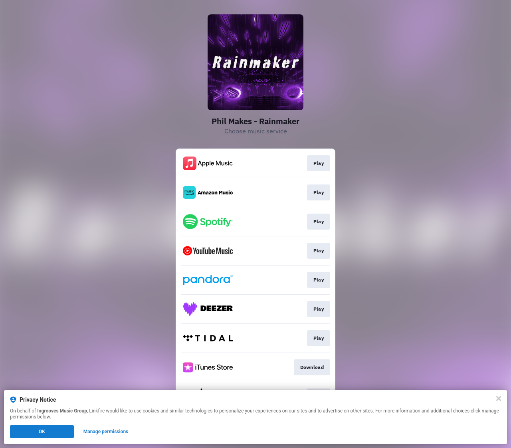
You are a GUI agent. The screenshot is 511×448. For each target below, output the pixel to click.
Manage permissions (106, 431)
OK (42, 431)
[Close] (498, 398)
